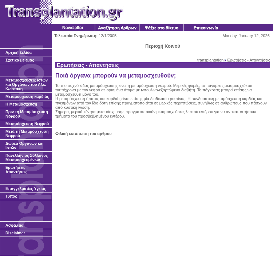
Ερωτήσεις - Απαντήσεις (248, 60)
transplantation (210, 60)
